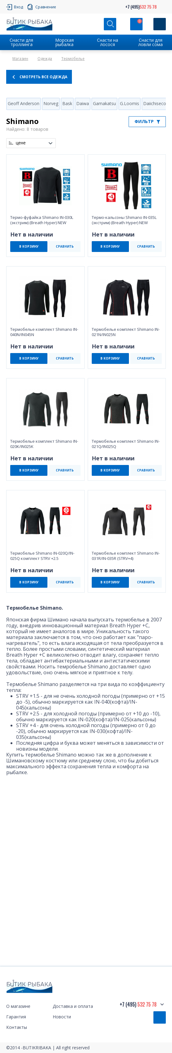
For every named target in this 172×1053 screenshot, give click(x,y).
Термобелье (73, 58)
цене (21, 143)
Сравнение (45, 7)
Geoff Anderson (23, 103)
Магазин (20, 58)
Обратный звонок (159, 1017)
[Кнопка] (159, 24)
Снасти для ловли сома (150, 42)
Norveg (50, 103)
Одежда (44, 58)
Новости (62, 1017)
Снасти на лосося (107, 42)
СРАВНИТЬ (65, 246)
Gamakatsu (104, 103)
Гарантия (16, 1017)
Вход (18, 7)
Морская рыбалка (64, 42)
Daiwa (82, 103)
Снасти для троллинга (21, 42)
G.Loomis (129, 103)
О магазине (18, 1006)
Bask (67, 103)
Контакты (16, 1027)
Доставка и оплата (73, 1006)
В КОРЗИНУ (29, 246)
